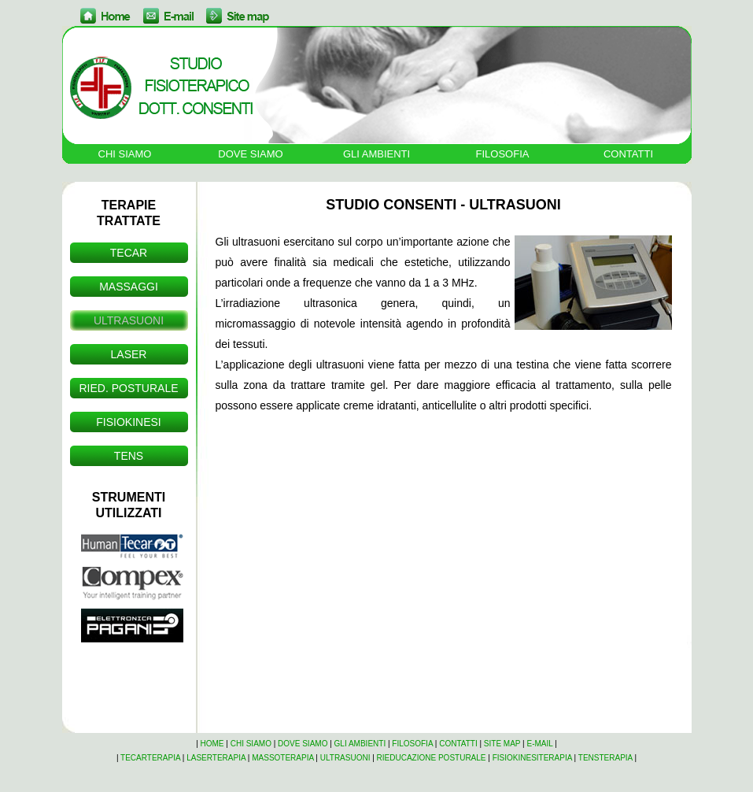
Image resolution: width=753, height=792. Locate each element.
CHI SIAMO (125, 154)
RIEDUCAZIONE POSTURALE (431, 757)
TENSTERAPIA (605, 757)
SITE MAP (502, 743)
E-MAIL (540, 743)
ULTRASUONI (345, 757)
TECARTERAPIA (150, 757)
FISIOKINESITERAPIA (532, 757)
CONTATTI (628, 154)
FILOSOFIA (503, 154)
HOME (212, 743)
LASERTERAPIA (215, 757)
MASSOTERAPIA (282, 757)
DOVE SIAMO (250, 154)
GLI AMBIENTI (376, 154)
